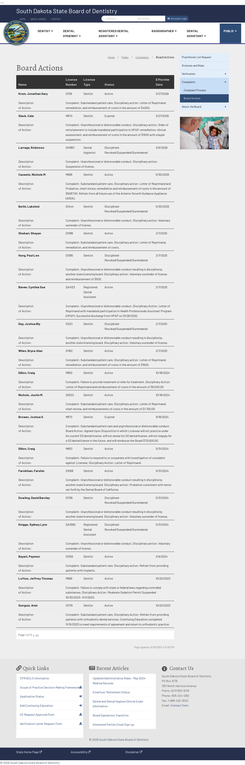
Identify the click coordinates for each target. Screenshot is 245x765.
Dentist (46, 31)
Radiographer (165, 31)
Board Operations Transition (111, 715)
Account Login (177, 18)
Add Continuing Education (36, 705)
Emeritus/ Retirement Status (111, 692)
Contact (56, 19)
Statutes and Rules (193, 65)
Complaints (142, 57)
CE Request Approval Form (37, 714)
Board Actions (192, 98)
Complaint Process (195, 90)
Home (111, 57)
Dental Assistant (197, 33)
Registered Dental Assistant (114, 33)
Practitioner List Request (196, 57)
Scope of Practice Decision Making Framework (50, 687)
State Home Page (27, 752)
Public (231, 31)
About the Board (204, 107)
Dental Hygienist (72, 33)
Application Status (32, 696)
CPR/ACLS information (34, 678)
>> (37, 635)
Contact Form (179, 705)
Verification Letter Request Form (41, 723)
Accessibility (79, 752)
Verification (204, 74)
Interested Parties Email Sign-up (113, 724)
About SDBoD (38, 19)
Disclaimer (132, 752)
